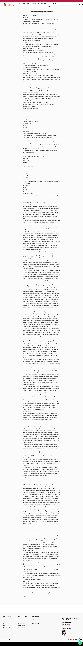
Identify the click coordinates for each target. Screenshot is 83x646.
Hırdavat (54, 3)
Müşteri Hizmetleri (7, 630)
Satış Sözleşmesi (21, 623)
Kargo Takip (5, 623)
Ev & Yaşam (19, 4)
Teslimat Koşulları (21, 627)
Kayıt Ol (33, 621)
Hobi (39, 3)
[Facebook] (4, 639)
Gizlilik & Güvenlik (47, 644)
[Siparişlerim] (79, 5)
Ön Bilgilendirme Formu (23, 630)
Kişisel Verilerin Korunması (37, 644)
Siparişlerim (5, 621)
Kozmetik (34, 3)
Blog (4, 625)
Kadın (28, 3)
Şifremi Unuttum (35, 623)
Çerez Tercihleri (56, 644)
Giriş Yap (34, 619)
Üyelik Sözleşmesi (21, 625)
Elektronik (43, 3)
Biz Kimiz (19, 619)
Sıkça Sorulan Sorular (7, 627)
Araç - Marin (49, 5)
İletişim (19, 621)
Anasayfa (5, 619)
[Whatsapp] (10, 639)
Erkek (24, 3)
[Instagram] (7, 639)
